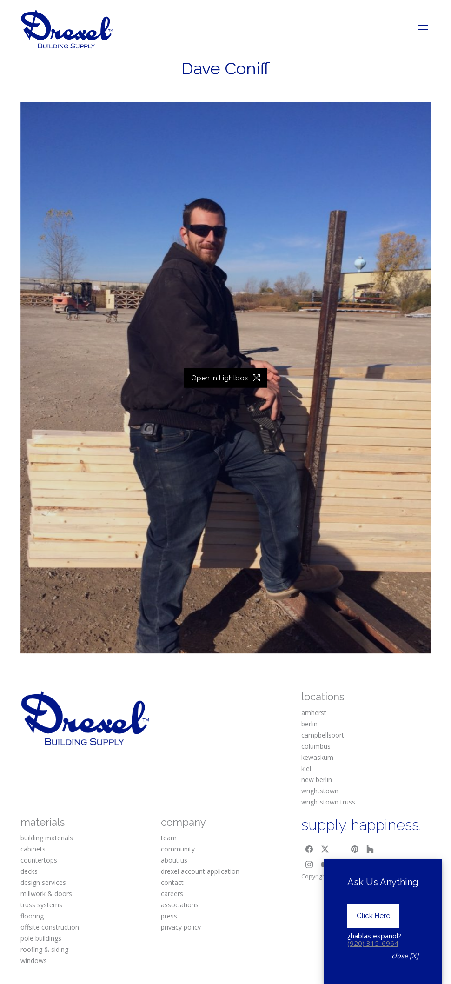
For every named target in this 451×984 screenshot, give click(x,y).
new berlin (316, 779)
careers (172, 893)
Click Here (373, 946)
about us (174, 860)
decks (29, 871)
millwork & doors (46, 893)
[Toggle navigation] (423, 29)
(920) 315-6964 (372, 973)
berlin (309, 723)
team (169, 837)
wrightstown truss (328, 802)
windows (33, 960)
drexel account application (200, 871)
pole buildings (40, 938)
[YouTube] (325, 865)
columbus (316, 746)
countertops (38, 860)
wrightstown (319, 790)
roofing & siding (44, 949)
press (169, 915)
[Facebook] (309, 849)
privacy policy (181, 927)
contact (172, 882)
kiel (306, 768)
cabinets (33, 848)
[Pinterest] (355, 849)
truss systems (41, 904)
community (178, 848)
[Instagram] (309, 865)
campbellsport (322, 735)
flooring (32, 915)
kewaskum (317, 757)
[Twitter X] (325, 849)
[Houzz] (370, 849)
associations (180, 904)
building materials (46, 837)
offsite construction (49, 927)
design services (43, 882)
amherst (313, 712)
